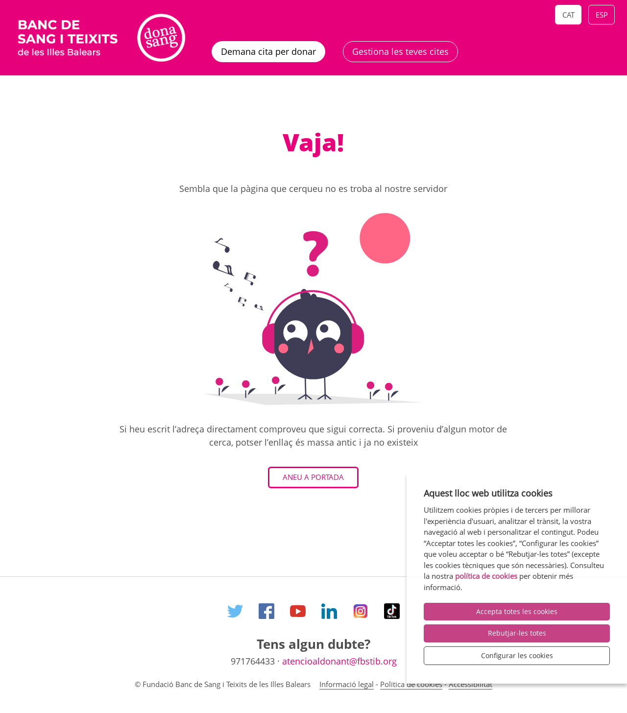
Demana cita (268, 51)
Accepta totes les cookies (516, 611)
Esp (602, 15)
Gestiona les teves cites (400, 51)
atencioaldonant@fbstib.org (339, 661)
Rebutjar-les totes (517, 633)
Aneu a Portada (313, 477)
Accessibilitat (470, 684)
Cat (568, 15)
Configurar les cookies (517, 655)
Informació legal (346, 684)
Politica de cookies (411, 684)
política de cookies (486, 576)
